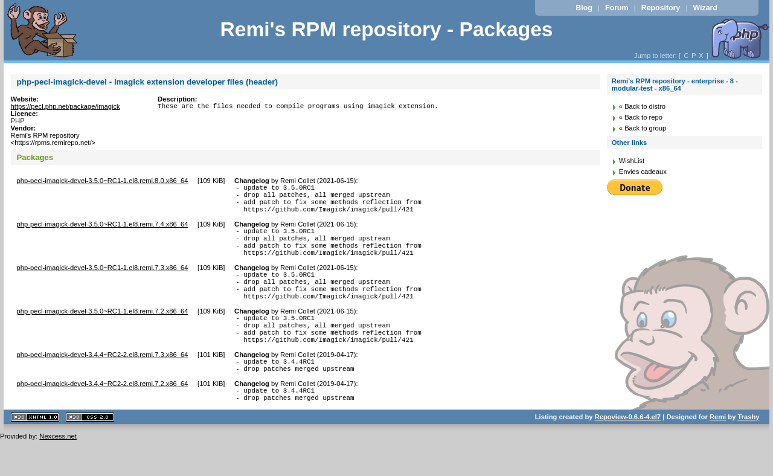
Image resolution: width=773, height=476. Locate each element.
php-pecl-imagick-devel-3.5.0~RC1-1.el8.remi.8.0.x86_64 (102, 180)
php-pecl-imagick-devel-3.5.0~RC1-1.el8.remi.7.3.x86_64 (102, 282)
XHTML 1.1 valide (35, 453)
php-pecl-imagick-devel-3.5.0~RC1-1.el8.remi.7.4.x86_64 (102, 231)
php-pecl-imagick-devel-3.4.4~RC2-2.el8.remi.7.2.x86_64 (102, 416)
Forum (616, 8)
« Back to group (642, 128)
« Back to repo (640, 117)
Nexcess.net (58, 472)
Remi (718, 453)
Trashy (749, 453)
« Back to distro (642, 106)
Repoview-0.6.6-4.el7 (628, 453)
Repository (660, 8)
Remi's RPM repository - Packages (386, 29)
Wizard (705, 8)
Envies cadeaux (643, 171)
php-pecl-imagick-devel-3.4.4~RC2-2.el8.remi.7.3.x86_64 (102, 383)
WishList (631, 160)
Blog (584, 8)
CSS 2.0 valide (90, 453)
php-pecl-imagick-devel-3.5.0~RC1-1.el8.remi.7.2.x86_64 (102, 332)
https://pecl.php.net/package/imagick (65, 106)
